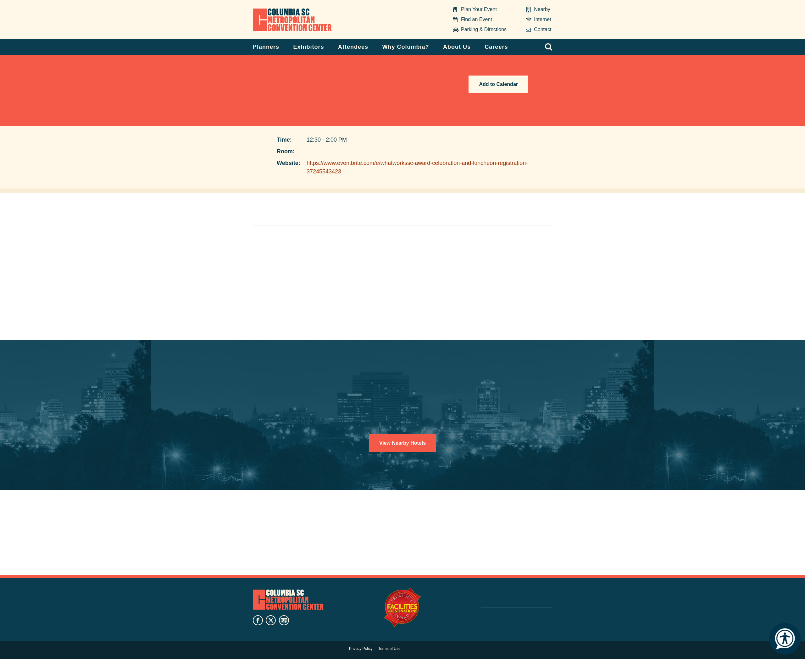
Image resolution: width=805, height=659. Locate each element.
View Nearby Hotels (402, 443)
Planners (266, 47)
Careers (496, 47)
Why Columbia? (405, 47)
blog (284, 620)
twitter (271, 620)
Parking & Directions (484, 29)
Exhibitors (308, 47)
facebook (258, 620)
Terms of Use (389, 648)
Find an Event (476, 19)
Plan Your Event (479, 9)
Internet (542, 19)
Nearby (542, 9)
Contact (542, 29)
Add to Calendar (498, 84)
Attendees (353, 47)
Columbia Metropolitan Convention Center (292, 19)
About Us (457, 47)
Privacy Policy (361, 648)
